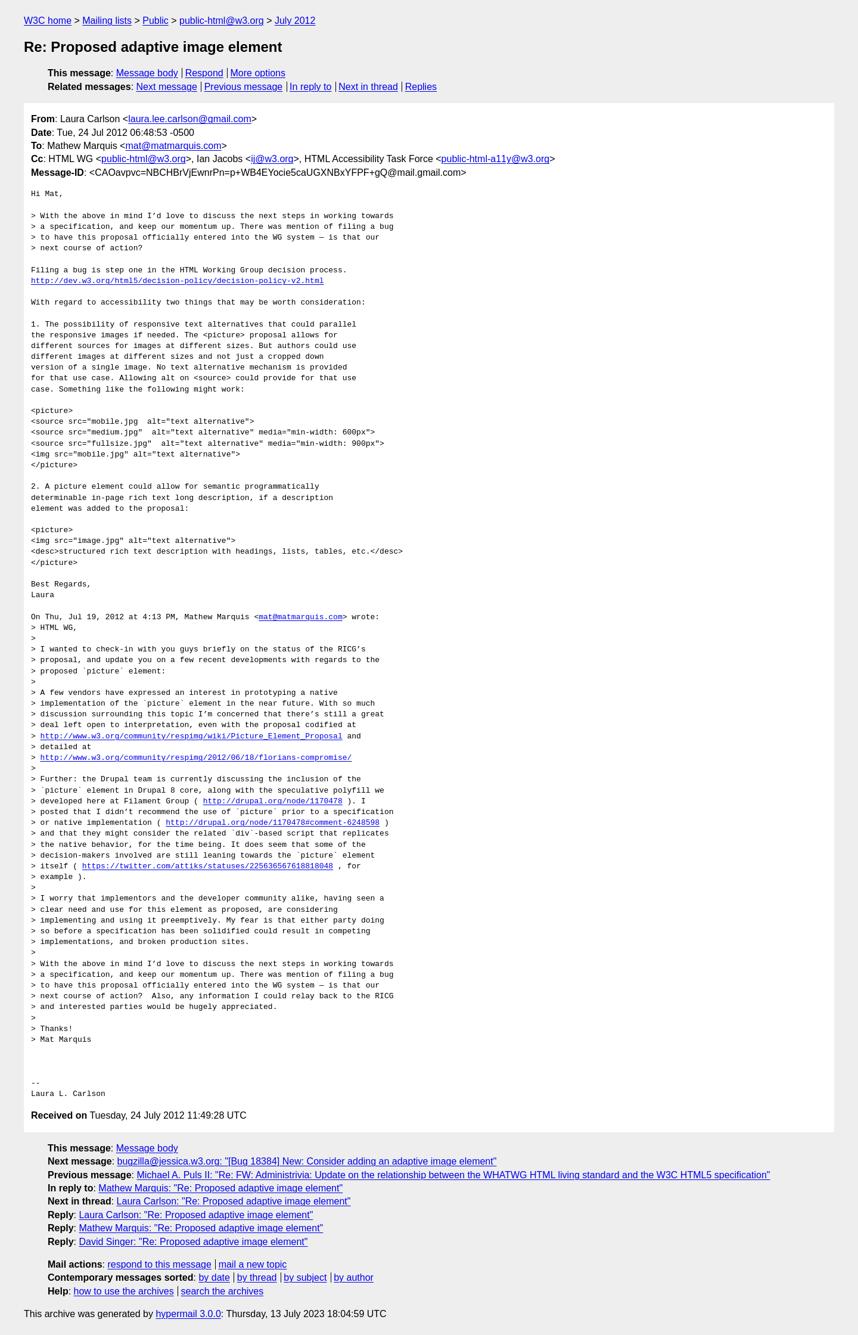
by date (213, 1277)
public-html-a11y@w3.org (496, 159)
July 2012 (295, 20)
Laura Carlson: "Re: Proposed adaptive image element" (234, 1201)
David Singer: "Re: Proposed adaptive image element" (193, 1242)
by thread (257, 1277)
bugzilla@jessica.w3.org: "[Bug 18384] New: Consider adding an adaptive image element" (307, 1161)
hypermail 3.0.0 (188, 1314)
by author (354, 1277)
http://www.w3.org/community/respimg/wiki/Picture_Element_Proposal (192, 736)
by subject (305, 1277)
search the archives (222, 1291)
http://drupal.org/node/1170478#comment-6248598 (273, 823)
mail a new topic (253, 1264)
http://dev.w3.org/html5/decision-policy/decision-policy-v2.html (177, 281)
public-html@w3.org (221, 20)
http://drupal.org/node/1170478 (273, 801)
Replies (421, 87)
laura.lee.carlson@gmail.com (189, 119)
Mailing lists (107, 20)
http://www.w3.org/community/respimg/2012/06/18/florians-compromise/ (196, 758)
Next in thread (368, 87)
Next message (166, 87)
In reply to (310, 87)
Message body (147, 73)
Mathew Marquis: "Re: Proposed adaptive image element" (220, 1188)
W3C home (48, 20)
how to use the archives (124, 1291)
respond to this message (159, 1264)
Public (155, 20)
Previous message (243, 87)
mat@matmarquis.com (173, 146)
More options (258, 73)
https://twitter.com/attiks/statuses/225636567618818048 (207, 866)
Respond (204, 73)
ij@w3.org (272, 159)
